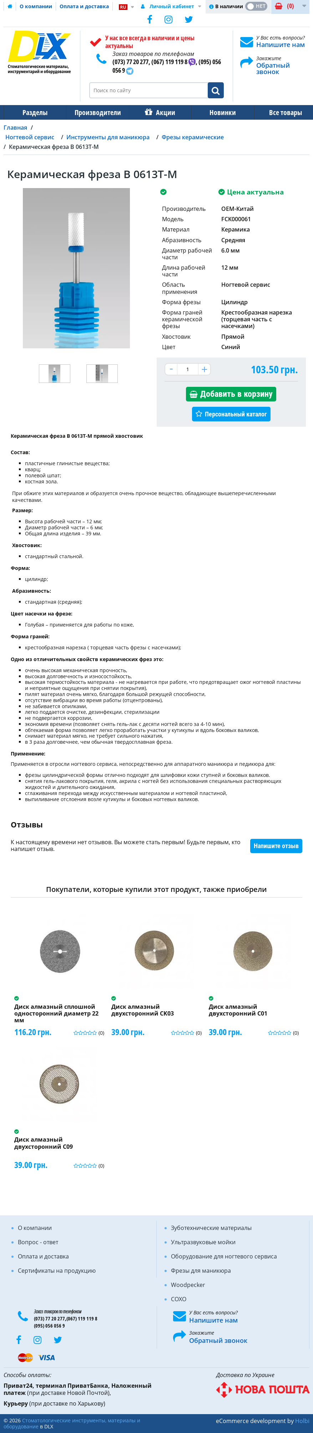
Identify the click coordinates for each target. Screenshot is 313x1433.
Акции (162, 112)
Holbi (302, 1421)
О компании (36, 6)
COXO (178, 1299)
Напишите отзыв (276, 846)
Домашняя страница (10, 6)
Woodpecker (188, 1285)
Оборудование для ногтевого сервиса (224, 1256)
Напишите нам (280, 44)
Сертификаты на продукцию (57, 1270)
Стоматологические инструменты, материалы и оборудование (72, 1423)
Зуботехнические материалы (211, 1228)
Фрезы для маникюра (201, 1270)
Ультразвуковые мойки (203, 1242)
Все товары (279, 112)
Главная (15, 127)
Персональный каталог (236, 414)
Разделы (34, 112)
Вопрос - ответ (38, 1242)
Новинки (218, 112)
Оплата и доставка (84, 6)
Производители (95, 112)
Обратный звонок (273, 68)
